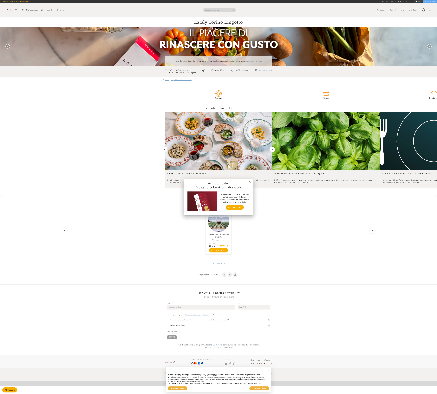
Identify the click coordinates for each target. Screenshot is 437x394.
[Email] (201, 307)
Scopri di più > (256, 61)
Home (167, 80)
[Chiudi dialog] (250, 182)
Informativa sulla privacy (193, 315)
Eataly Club (217, 345)
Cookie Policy (242, 383)
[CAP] (254, 307)
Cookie (205, 315)
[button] (423, 9)
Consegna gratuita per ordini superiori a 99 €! (15, 1)
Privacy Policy (257, 383)
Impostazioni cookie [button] (177, 388)
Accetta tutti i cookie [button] (259, 388)
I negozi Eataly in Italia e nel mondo (181, 80)
